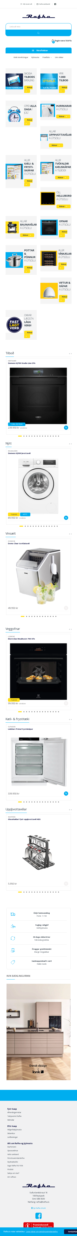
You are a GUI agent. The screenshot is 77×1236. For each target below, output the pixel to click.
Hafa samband (43, 4)
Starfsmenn (11, 1147)
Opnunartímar (12, 1150)
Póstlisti (10, 1169)
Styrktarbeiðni (12, 1162)
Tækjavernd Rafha (14, 1116)
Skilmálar (10, 1120)
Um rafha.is (11, 1177)
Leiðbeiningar (12, 1137)
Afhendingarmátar (14, 1112)
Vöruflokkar (40, 50)
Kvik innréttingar (21, 57)
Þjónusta (35, 57)
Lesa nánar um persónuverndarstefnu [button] (42, 1232)
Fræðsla (46, 57)
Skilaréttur (11, 1133)
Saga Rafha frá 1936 (15, 1165)
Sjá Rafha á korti (38, 1208)
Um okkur (59, 57)
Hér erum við (26, 4)
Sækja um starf (13, 1173)
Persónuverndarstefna (15, 1158)
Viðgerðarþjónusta (14, 1129)
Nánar (29, 87)
